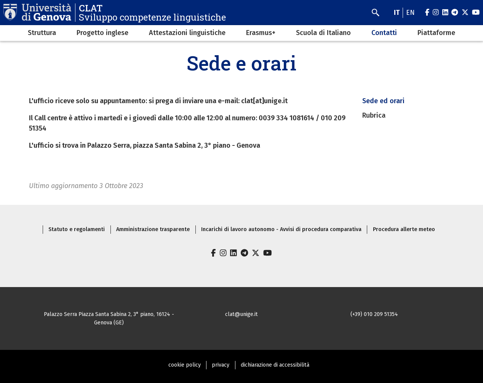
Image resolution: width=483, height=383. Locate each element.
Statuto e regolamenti (76, 229)
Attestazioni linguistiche (187, 33)
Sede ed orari (383, 101)
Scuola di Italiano (323, 33)
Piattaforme (436, 33)
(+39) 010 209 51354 (374, 314)
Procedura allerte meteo (404, 229)
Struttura (42, 33)
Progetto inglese (102, 33)
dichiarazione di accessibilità (275, 365)
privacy (220, 365)
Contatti (384, 33)
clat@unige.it (241, 314)
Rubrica (373, 115)
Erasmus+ (260, 33)
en (410, 12)
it (397, 12)
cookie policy (184, 365)
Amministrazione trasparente (153, 229)
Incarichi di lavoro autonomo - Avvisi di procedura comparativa (281, 229)
